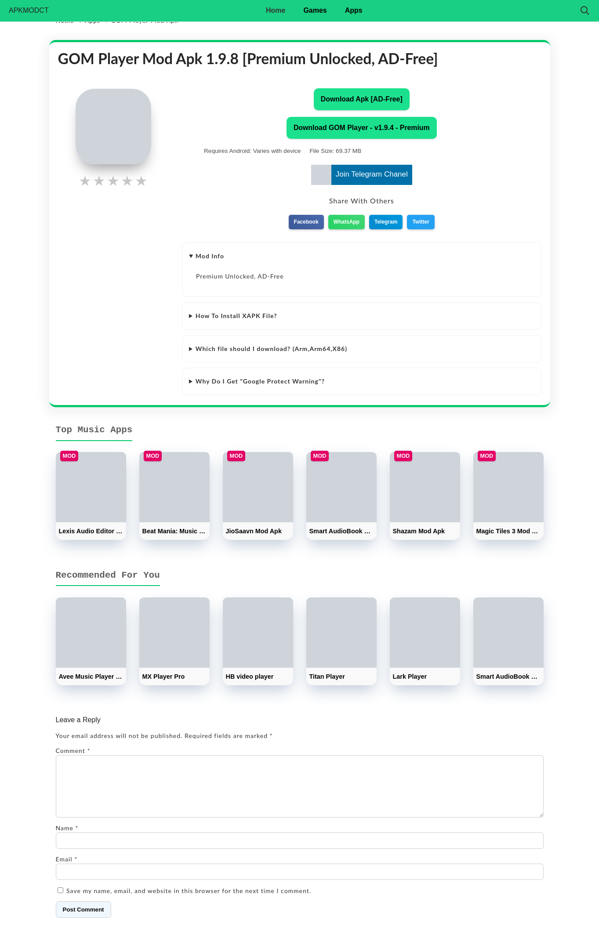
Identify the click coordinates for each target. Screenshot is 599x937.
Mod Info (210, 256)
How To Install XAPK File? (236, 315)
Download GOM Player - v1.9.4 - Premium (362, 127)
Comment (73, 750)
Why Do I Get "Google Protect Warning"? (260, 381)
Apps (354, 10)
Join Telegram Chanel (359, 175)
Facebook (306, 222)
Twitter (420, 222)
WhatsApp (346, 222)
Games (315, 10)
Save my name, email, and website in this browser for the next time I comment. (188, 901)
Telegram (385, 222)
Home (275, 10)
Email (67, 869)
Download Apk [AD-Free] (362, 99)
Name (67, 838)
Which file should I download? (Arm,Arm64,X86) (271, 348)
